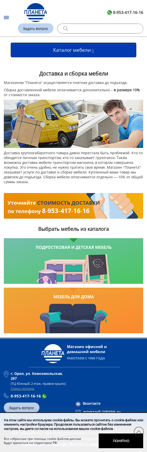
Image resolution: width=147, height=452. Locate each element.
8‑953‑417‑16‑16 (66, 210)
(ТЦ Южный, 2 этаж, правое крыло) (40, 378)
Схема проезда (22, 388)
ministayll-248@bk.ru (102, 411)
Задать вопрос (35, 28)
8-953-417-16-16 (128, 12)
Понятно (121, 441)
